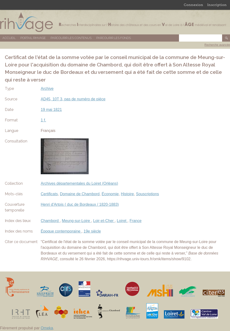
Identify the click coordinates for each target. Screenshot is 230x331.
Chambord (50, 221)
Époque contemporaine (61, 231)
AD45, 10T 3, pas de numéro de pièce (73, 99)
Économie (110, 194)
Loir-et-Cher (104, 221)
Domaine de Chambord (79, 194)
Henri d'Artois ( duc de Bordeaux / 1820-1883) (80, 204)
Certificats (49, 194)
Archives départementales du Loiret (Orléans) (79, 183)
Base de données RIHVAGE (115, 22)
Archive (47, 89)
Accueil (9, 38)
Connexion (193, 5)
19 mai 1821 (51, 110)
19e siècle (92, 231)
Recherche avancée (217, 45)
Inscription (217, 5)
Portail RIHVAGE (33, 38)
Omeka (47, 328)
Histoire (127, 194)
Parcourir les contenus (71, 38)
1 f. (43, 120)
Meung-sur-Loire (76, 221)
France (136, 221)
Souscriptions (147, 194)
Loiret (122, 221)
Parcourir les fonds (113, 38)
